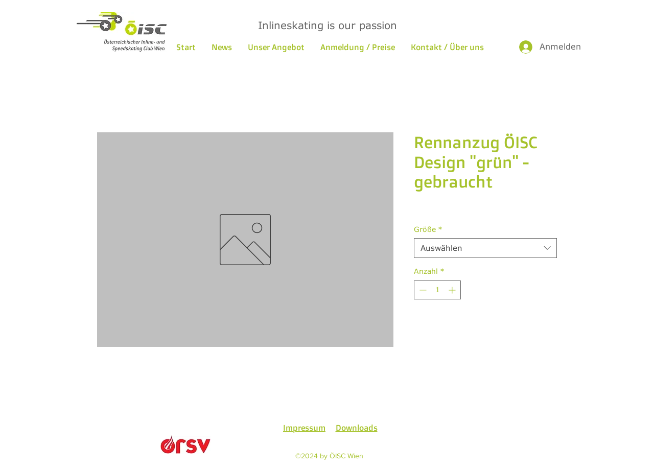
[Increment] (453, 290)
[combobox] (485, 248)
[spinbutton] (437, 290)
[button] (276, 47)
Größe (428, 229)
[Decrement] (421, 290)
